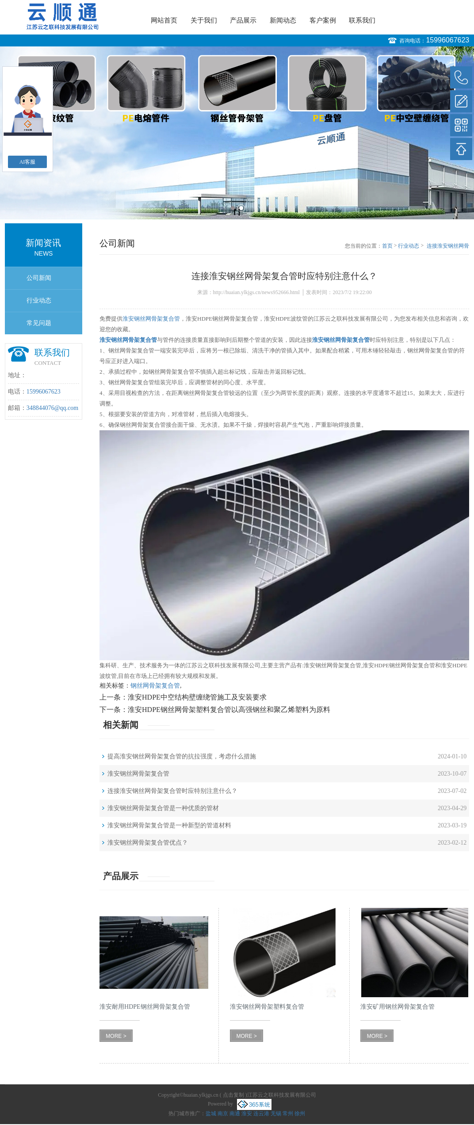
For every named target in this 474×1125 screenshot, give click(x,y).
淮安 (246, 1113)
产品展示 (243, 20)
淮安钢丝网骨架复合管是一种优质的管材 (163, 808)
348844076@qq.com (53, 408)
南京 (223, 1113)
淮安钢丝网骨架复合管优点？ (147, 842)
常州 (288, 1113)
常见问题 (39, 323)
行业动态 (39, 300)
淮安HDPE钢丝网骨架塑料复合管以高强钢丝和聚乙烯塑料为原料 (229, 709)
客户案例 (323, 20)
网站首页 (164, 20)
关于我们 (204, 20)
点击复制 (233, 1095)
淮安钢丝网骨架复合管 (151, 318)
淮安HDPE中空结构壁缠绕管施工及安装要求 (197, 697)
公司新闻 (39, 278)
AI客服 (27, 162)
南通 (234, 1113)
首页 (387, 246)
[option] (237, 132)
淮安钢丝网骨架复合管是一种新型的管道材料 (169, 825)
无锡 (276, 1113)
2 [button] (241, 208)
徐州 (299, 1113)
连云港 (261, 1113)
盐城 (211, 1113)
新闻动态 (283, 20)
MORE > (116, 1036)
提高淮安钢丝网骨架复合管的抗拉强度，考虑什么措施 (181, 756)
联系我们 (362, 20)
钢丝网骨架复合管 (155, 685)
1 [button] (233, 208)
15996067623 (447, 40)
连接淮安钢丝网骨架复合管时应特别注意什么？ (448, 246)
